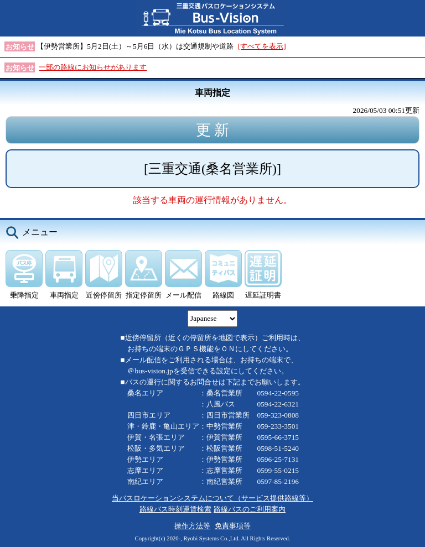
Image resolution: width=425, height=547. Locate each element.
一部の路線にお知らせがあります (93, 67)
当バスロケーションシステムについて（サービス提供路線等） (212, 498)
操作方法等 (192, 526)
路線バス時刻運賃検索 (175, 509)
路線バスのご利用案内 (250, 509)
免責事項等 (233, 526)
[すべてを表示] (262, 46)
